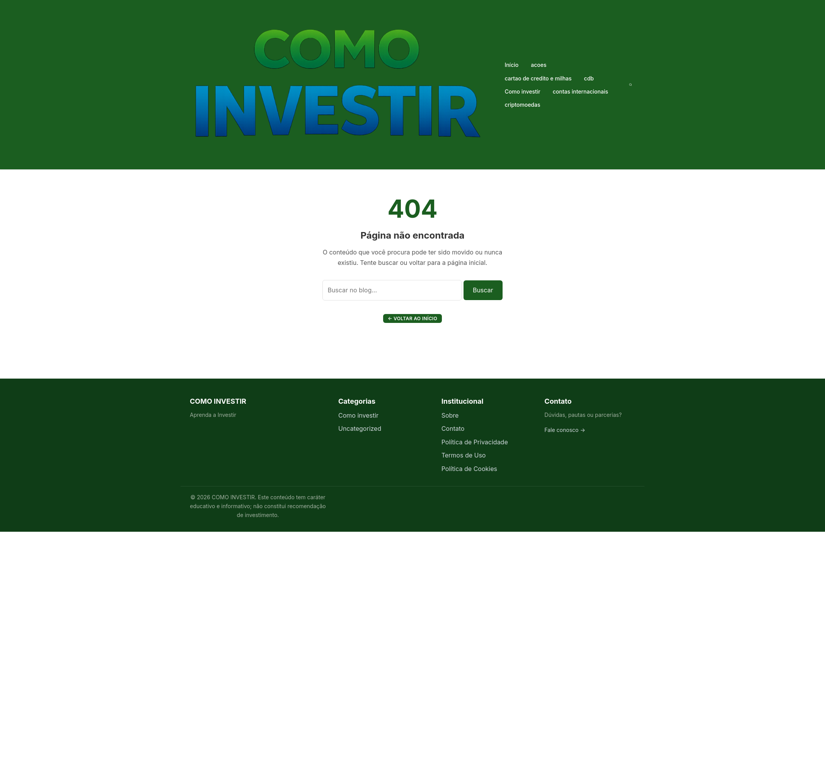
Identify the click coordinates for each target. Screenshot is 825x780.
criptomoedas (522, 104)
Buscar (483, 290)
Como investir (522, 91)
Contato (453, 428)
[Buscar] (630, 84)
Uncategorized (359, 428)
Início (511, 64)
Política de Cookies (469, 469)
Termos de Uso (463, 455)
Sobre (450, 415)
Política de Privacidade (474, 442)
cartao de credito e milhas (538, 78)
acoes (538, 64)
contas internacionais (580, 91)
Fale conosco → (564, 430)
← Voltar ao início (412, 318)
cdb (589, 78)
